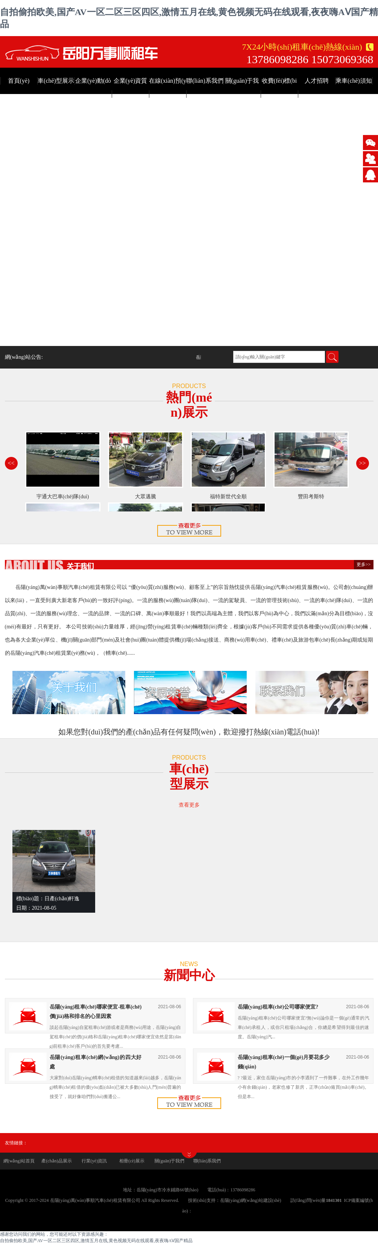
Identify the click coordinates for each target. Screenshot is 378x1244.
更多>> (364, 564)
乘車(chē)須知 (353, 80)
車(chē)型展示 (56, 80)
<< (11, 463)
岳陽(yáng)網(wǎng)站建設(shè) (250, 1200)
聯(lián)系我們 (204, 80)
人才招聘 (317, 80)
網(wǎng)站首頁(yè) (19, 1164)
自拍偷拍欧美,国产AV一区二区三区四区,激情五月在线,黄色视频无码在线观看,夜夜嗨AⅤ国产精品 (96, 1240)
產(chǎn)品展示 (56, 1161)
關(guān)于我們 (169, 1161)
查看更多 (189, 805)
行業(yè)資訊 (94, 1161)
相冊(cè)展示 (131, 1161)
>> (362, 463)
